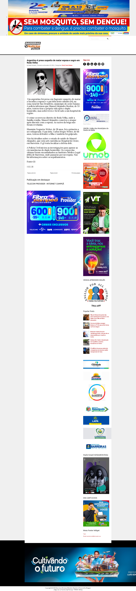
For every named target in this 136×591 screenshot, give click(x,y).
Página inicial (53, 173)
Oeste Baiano (68, 65)
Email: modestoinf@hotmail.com (92, 536)
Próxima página (76, 173)
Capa (84, 534)
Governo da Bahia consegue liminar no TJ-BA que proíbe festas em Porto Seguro (99, 325)
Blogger (88, 588)
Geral (63, 65)
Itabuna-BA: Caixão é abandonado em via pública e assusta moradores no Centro (99, 341)
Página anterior (31, 173)
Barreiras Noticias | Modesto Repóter (67, 588)
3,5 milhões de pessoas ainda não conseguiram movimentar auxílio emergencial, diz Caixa (99, 350)
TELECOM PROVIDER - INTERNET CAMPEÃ (45, 184)
